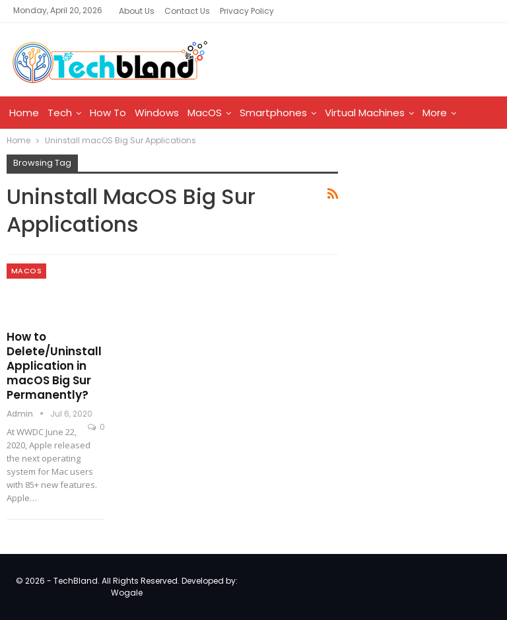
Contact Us (187, 11)
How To (108, 113)
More (434, 113)
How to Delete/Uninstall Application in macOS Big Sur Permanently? (54, 366)
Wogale (127, 592)
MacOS (204, 113)
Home (24, 113)
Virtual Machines (365, 113)
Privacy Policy (247, 11)
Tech (60, 113)
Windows (157, 113)
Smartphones (273, 113)
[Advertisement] (428, 234)
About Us (136, 11)
